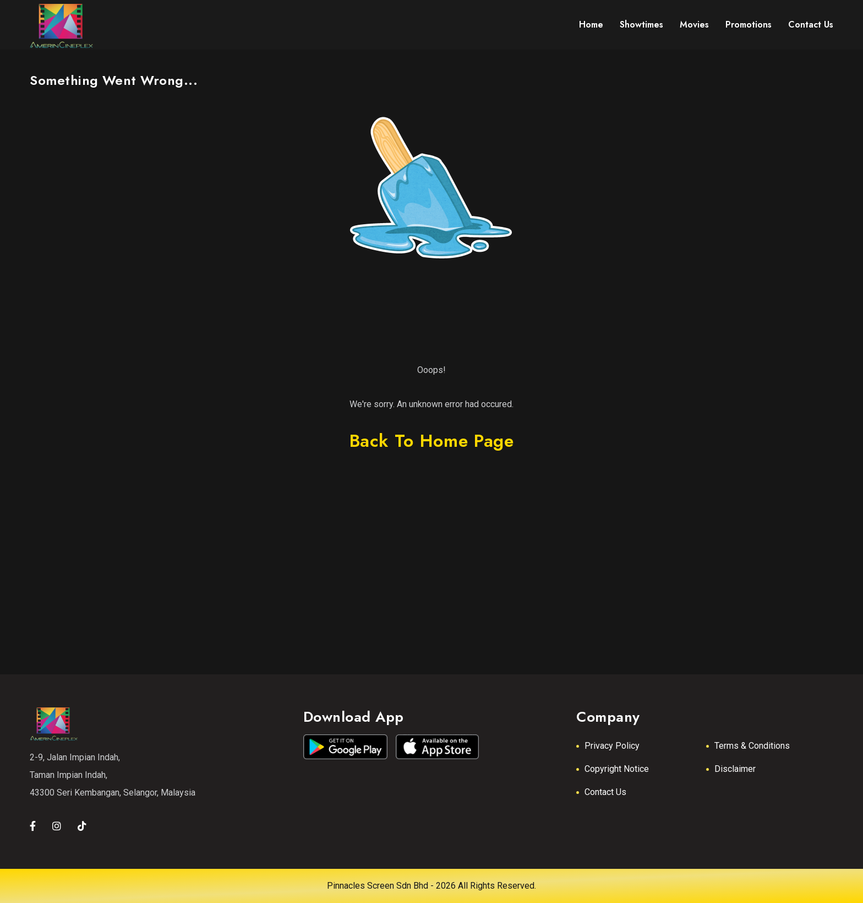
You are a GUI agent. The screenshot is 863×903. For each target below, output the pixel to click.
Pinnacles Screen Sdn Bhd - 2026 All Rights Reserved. (431, 885)
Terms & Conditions (752, 745)
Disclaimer (735, 769)
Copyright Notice (617, 769)
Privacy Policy (612, 745)
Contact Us (605, 792)
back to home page (431, 440)
